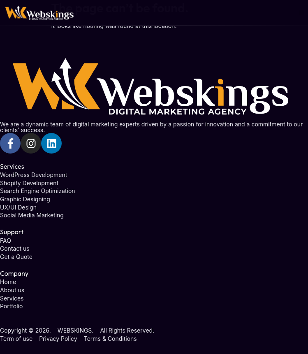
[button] (301, 13)
